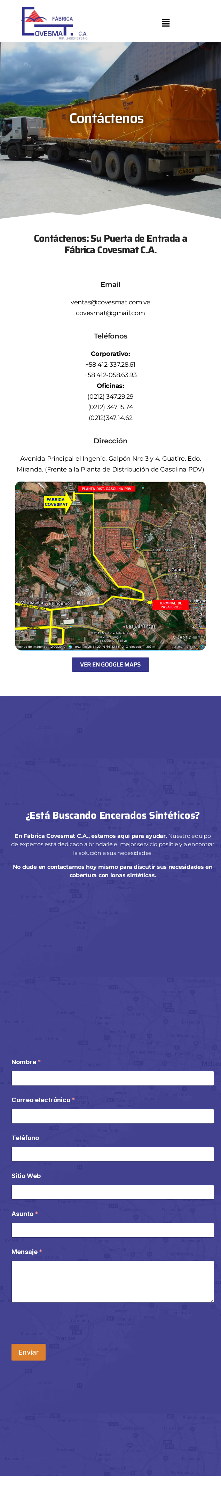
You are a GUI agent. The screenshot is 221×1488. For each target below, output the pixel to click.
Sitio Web (26, 1175)
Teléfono (25, 1138)
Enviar (28, 1352)
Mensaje (26, 1251)
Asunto (24, 1213)
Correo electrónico (43, 1100)
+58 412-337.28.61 (110, 364)
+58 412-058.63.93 (110, 375)
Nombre (26, 1062)
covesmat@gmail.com (110, 313)
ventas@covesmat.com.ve (110, 302)
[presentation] (64, 1325)
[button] (166, 23)
